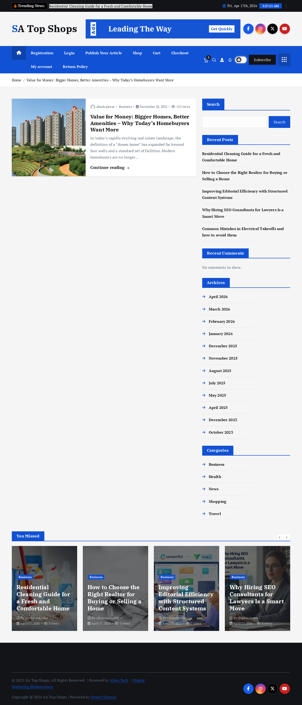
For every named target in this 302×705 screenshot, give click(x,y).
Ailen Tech (119, 680)
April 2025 (218, 407)
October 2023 (221, 432)
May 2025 (217, 395)
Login (69, 52)
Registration (42, 52)
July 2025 (217, 383)
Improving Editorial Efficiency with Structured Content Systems (186, 597)
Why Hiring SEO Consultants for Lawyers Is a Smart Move (257, 597)
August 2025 (220, 370)
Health (215, 476)
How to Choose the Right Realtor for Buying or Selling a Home (115, 597)
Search (213, 104)
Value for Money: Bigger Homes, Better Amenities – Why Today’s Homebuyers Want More (100, 80)
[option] (44, 588)
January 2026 (221, 333)
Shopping (217, 501)
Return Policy (75, 66)
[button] (279, 537)
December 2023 (223, 419)
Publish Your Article (103, 52)
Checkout (180, 52)
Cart (157, 52)
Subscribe (262, 59)
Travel (215, 513)
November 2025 (223, 358)
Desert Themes (103, 697)
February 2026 (222, 321)
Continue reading (109, 167)
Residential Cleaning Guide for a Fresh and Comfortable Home (43, 597)
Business (125, 106)
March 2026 (219, 309)
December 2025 (223, 345)
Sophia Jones (248, 618)
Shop (137, 52)
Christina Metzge (180, 618)
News (214, 488)
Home (16, 80)
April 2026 (218, 296)
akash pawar (102, 106)
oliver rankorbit (36, 618)
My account (41, 66)
